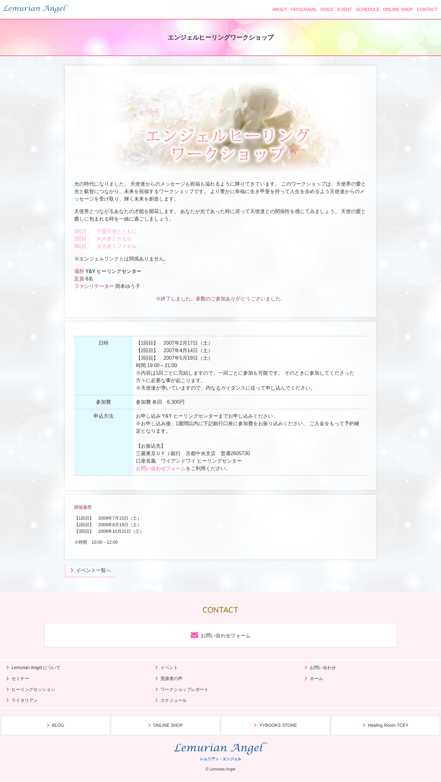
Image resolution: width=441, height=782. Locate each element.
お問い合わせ (323, 667)
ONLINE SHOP (398, 9)
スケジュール (174, 700)
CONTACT (427, 9)
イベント (169, 667)
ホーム (316, 678)
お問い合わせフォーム (161, 468)
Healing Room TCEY (388, 725)
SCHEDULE (367, 9)
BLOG (58, 725)
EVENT (345, 9)
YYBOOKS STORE (278, 725)
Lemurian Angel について (36, 667)
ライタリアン (25, 700)
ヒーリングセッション (33, 689)
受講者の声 (171, 678)
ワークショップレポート (185, 689)
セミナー (20, 678)
